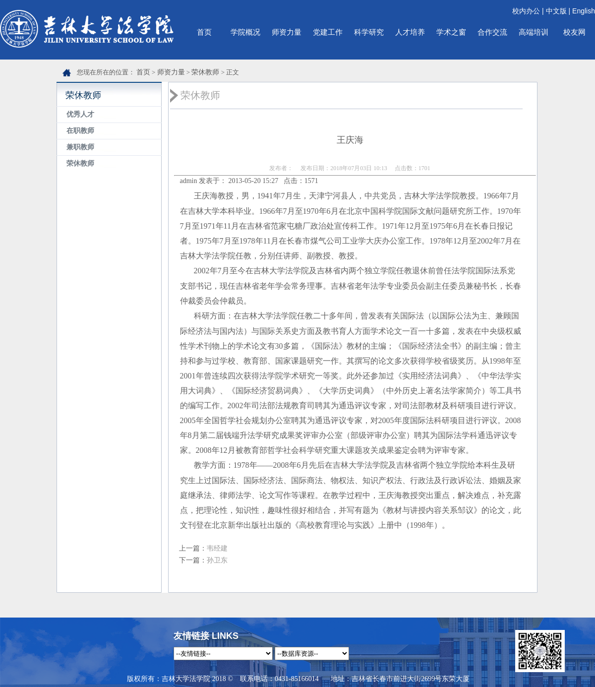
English (583, 11)
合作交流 (492, 32)
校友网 (574, 32)
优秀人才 (80, 114)
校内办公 (526, 11)
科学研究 (369, 32)
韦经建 (217, 548)
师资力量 (286, 32)
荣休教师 (205, 72)
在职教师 (80, 130)
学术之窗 (451, 32)
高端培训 (533, 32)
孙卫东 (217, 560)
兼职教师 (80, 147)
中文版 (556, 11)
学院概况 (245, 32)
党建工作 (328, 32)
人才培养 (410, 32)
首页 (204, 32)
